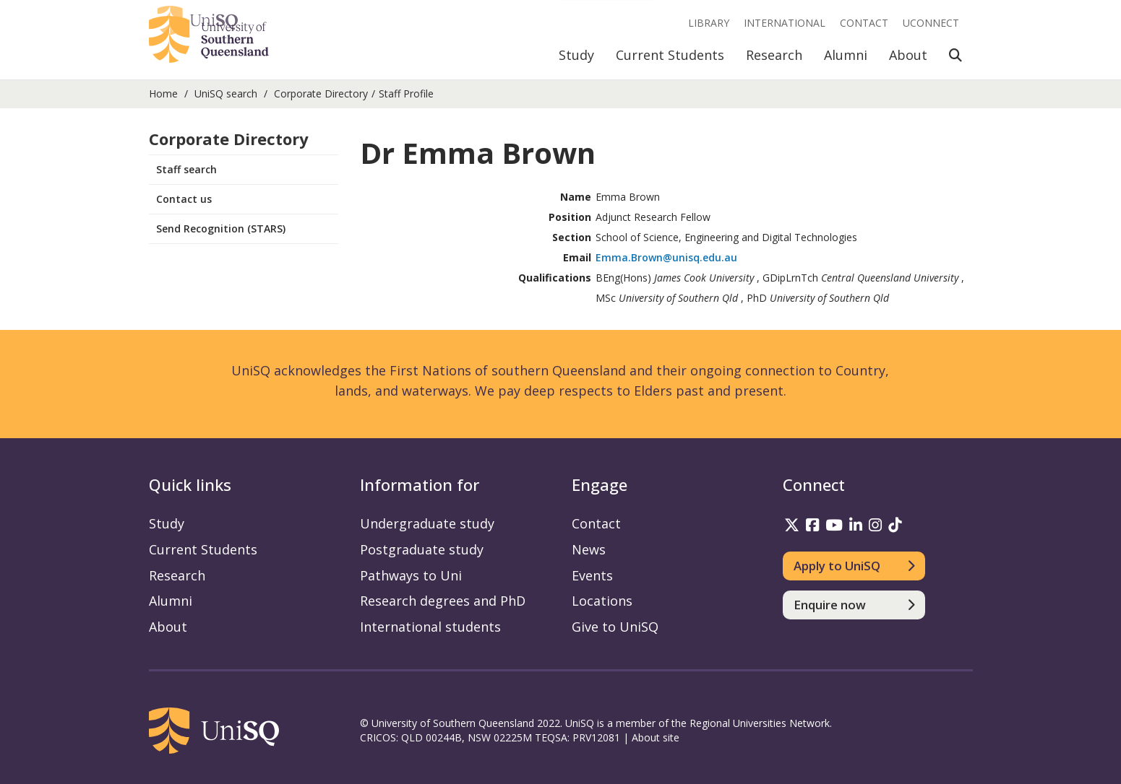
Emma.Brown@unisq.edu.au (666, 257)
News (589, 549)
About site (655, 737)
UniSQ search (225, 93)
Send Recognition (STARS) (220, 228)
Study (576, 55)
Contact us (184, 199)
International (784, 23)
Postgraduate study (422, 549)
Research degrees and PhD (442, 600)
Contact (864, 23)
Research (774, 55)
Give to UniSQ (615, 626)
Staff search (186, 169)
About (908, 55)
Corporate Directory (321, 93)
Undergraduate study (427, 523)
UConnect (931, 23)
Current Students (670, 55)
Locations (602, 600)
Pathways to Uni (411, 575)
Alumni (845, 55)
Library (708, 23)
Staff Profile (406, 93)
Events (592, 575)
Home (163, 93)
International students (430, 626)
